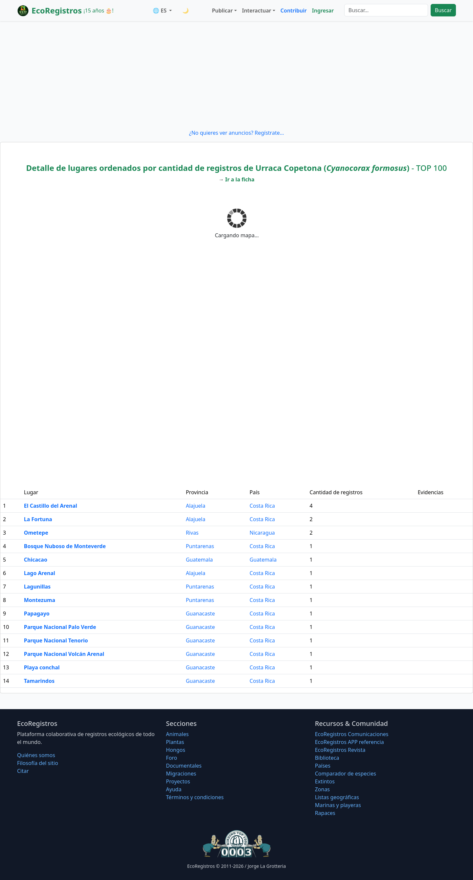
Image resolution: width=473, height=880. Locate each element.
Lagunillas (37, 586)
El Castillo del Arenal (50, 505)
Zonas (322, 789)
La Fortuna (38, 519)
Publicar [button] (222, 10)
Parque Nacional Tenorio (56, 640)
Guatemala (199, 559)
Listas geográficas (337, 797)
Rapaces (325, 813)
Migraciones (181, 773)
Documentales (183, 765)
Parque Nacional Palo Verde (60, 627)
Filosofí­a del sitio (37, 763)
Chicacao (35, 559)
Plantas (175, 742)
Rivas (192, 532)
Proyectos (178, 781)
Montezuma (39, 600)
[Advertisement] (236, 75)
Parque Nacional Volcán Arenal (64, 654)
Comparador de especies (345, 773)
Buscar (443, 10)
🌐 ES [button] (160, 10)
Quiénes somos (36, 755)
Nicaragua (262, 532)
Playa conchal (42, 667)
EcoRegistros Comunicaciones (352, 734)
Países (322, 765)
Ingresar (323, 10)
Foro (171, 757)
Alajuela (195, 505)
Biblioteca (327, 757)
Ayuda (173, 789)
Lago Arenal (39, 573)
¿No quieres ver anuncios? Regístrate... (236, 132)
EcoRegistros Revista (340, 749)
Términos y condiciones (195, 797)
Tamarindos (39, 680)
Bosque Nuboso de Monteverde (65, 546)
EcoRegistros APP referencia (349, 742)
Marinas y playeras (338, 805)
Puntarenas (200, 546)
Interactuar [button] (256, 10)
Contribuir (294, 10)
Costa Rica (262, 505)
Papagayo (37, 613)
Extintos (325, 781)
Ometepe (36, 532)
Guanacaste (200, 613)
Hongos (175, 749)
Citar (23, 771)
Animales (177, 734)
